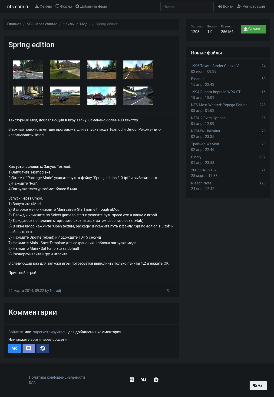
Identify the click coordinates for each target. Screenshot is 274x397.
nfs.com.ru (18, 6)
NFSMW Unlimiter (205, 131)
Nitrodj (55, 290)
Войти (225, 6)
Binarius (198, 79)
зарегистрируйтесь (49, 332)
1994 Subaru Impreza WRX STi (216, 92)
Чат (258, 385)
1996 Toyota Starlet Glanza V (215, 66)
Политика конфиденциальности (57, 377)
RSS (32, 383)
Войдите (15, 332)
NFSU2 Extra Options (208, 118)
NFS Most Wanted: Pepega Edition (219, 105)
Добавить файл (91, 6)
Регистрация (251, 6)
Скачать (253, 29)
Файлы (43, 6)
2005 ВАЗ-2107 (204, 170)
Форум (64, 6)
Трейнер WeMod (205, 144)
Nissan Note (201, 183)
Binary (196, 157)
